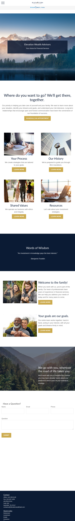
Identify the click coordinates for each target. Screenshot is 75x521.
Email (28, 407)
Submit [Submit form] (6, 435)
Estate (5, 517)
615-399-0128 (12, 497)
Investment (6, 515)
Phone (53, 407)
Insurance (6, 519)
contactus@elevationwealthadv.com (14, 507)
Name (4, 407)
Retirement (6, 513)
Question (5, 418)
